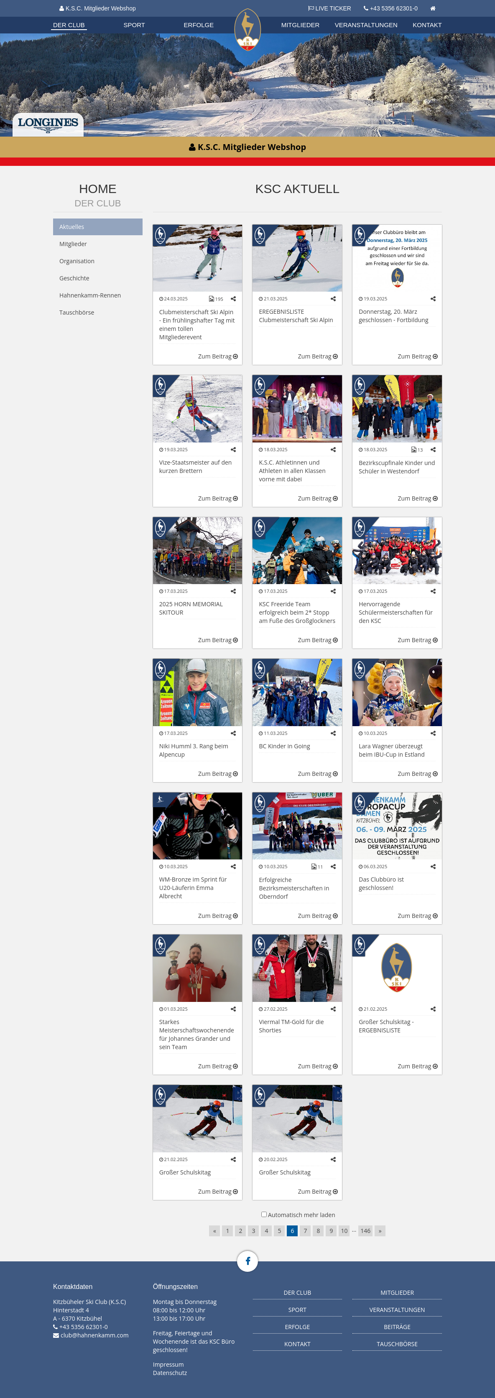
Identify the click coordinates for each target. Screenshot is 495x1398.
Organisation (76, 16)
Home (98, 189)
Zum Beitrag (218, 356)
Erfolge (199, 24)
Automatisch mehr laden (301, 1215)
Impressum (168, 1364)
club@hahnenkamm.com (95, 1335)
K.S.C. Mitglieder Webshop (97, 8)
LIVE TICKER (329, 8)
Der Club (69, 24)
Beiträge (397, 1327)
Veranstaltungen (366, 24)
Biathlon (76, 16)
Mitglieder (300, 24)
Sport (134, 24)
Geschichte (74, 278)
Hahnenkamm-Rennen (90, 295)
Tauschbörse (76, 312)
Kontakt (427, 24)
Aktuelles (71, 227)
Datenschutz (170, 1373)
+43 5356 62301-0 (394, 8)
